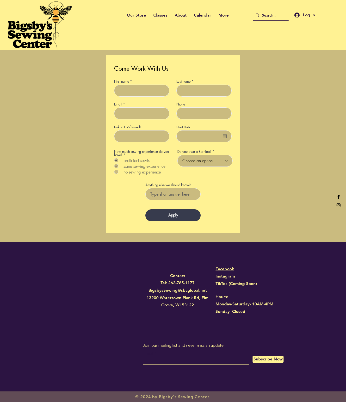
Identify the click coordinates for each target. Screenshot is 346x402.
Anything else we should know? (168, 185)
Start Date (183, 127)
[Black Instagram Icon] (338, 205)
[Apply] (173, 215)
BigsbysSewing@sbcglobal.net (177, 290)
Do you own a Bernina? (194, 151)
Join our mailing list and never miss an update (183, 345)
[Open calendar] (225, 136)
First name (121, 81)
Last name (183, 81)
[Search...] (270, 15)
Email (118, 104)
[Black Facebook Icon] (338, 197)
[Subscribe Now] (268, 359)
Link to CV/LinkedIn (128, 127)
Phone (180, 104)
